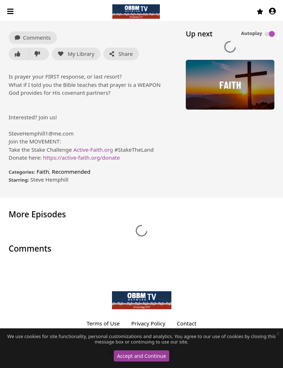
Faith (42, 171)
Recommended (71, 171)
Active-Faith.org (93, 149)
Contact (186, 323)
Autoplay (251, 33)
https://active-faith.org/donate (81, 157)
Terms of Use (103, 323)
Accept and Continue (141, 356)
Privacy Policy (148, 323)
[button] (272, 12)
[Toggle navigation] (11, 11)
